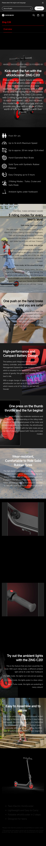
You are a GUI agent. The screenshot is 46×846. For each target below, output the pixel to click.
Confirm (39, 8)
